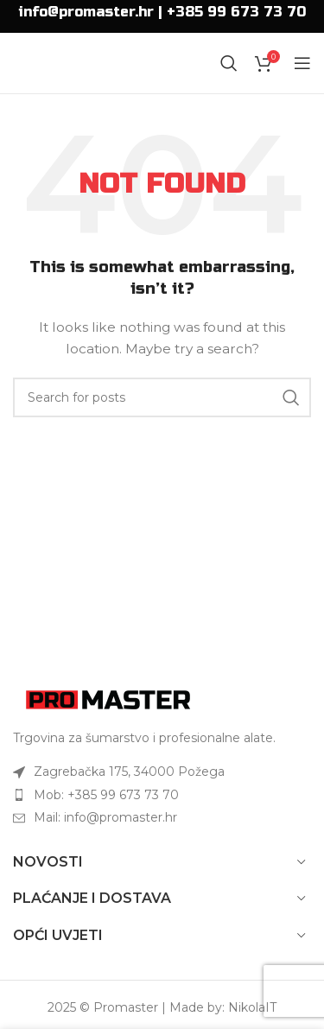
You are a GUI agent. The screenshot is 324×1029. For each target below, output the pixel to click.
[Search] (229, 63)
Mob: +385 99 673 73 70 (106, 795)
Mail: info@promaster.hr (105, 817)
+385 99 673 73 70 (236, 11)
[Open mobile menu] (302, 63)
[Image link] (108, 698)
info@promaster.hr (86, 11)
